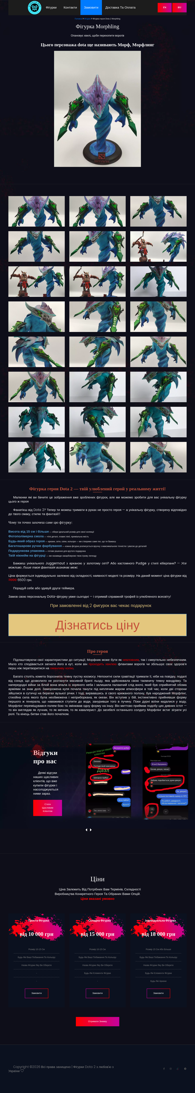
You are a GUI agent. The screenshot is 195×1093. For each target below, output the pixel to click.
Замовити (91, 7)
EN (164, 7)
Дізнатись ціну (97, 625)
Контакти (70, 7)
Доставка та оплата (120, 7)
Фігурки (51, 7)
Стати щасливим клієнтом (47, 807)
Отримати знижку (97, 1021)
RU (179, 7)
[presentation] (86, 830)
